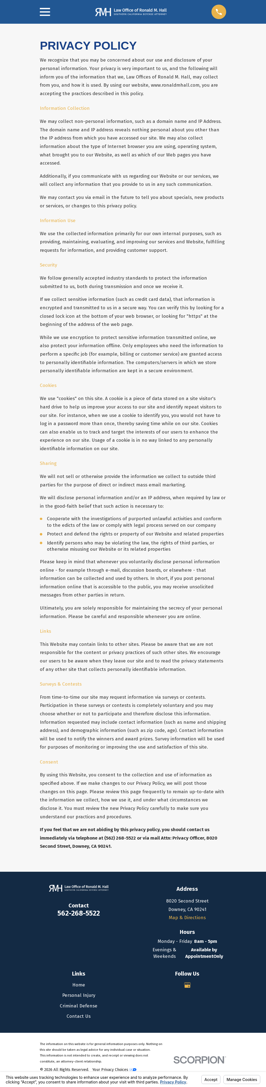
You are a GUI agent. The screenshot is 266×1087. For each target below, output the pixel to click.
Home (78, 985)
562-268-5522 (79, 913)
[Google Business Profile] (187, 985)
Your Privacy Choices (114, 1069)
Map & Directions (187, 918)
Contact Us (79, 1016)
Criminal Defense (78, 1006)
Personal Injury (78, 995)
